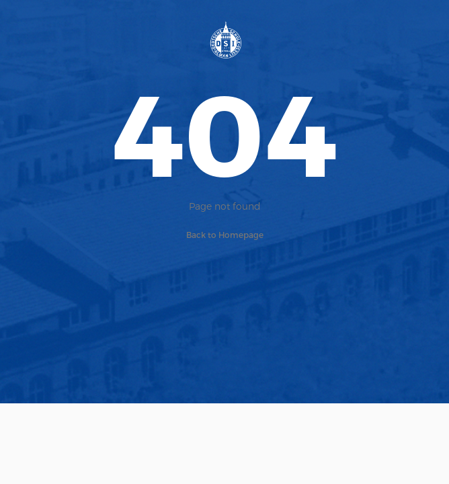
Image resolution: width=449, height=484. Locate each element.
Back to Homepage (224, 235)
